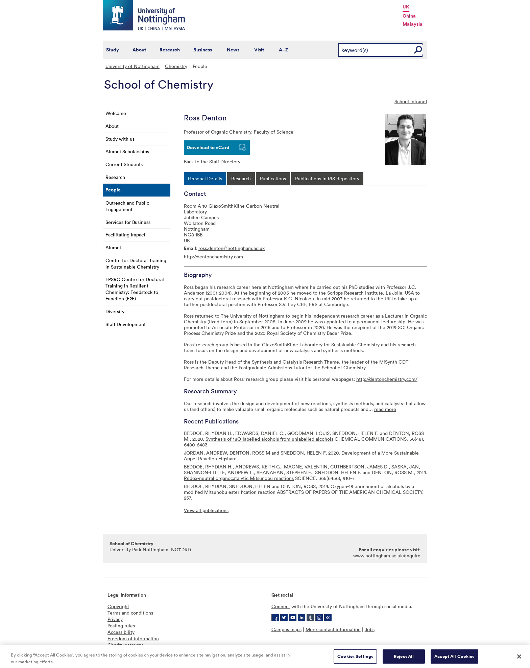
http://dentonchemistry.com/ (386, 379)
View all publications (206, 510)
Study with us (120, 139)
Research (170, 49)
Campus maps (286, 629)
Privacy (115, 619)
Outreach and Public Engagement (127, 206)
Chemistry (176, 66)
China (409, 16)
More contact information (333, 629)
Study (112, 49)
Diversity (114, 311)
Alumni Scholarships (127, 151)
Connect (280, 606)
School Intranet (410, 101)
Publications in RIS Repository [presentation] (327, 178)
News (233, 49)
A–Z (283, 49)
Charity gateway (125, 645)
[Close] (519, 658)
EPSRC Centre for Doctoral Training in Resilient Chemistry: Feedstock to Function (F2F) (134, 289)
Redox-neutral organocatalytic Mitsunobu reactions (239, 478)
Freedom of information (133, 638)
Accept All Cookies (454, 659)
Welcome (115, 113)
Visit (259, 49)
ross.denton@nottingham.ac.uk (231, 248)
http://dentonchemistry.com (213, 256)
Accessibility (121, 632)
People (113, 189)
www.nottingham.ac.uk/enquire (386, 555)
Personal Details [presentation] (205, 178)
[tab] (205, 178)
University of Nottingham (132, 66)
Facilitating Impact (125, 234)
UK (406, 6)
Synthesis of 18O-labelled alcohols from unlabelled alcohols (269, 439)
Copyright (118, 606)
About (139, 49)
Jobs (370, 629)
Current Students (124, 164)
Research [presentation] (241, 178)
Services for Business (127, 222)
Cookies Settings (355, 659)
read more (385, 409)
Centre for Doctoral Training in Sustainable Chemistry (135, 263)
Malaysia (413, 24)
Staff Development (125, 324)
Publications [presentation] (273, 178)
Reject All (404, 659)
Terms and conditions (130, 612)
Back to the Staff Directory (212, 161)
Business (202, 49)
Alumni (113, 247)
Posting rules (121, 625)
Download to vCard (208, 147)
